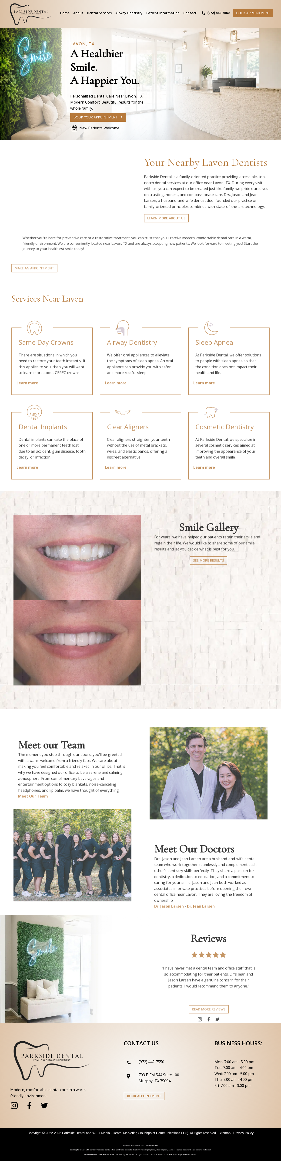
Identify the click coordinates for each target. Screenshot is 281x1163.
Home (65, 13)
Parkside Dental (73, 1135)
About (78, 13)
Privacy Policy (243, 1135)
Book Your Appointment (98, 117)
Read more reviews (208, 1023)
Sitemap (225, 1135)
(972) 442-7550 (151, 1063)
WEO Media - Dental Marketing (114, 1135)
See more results (208, 574)
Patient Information (163, 13)
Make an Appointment (34, 279)
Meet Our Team (33, 810)
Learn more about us (166, 230)
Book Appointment (253, 13)
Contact (190, 13)
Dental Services (99, 13)
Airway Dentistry (129, 13)
